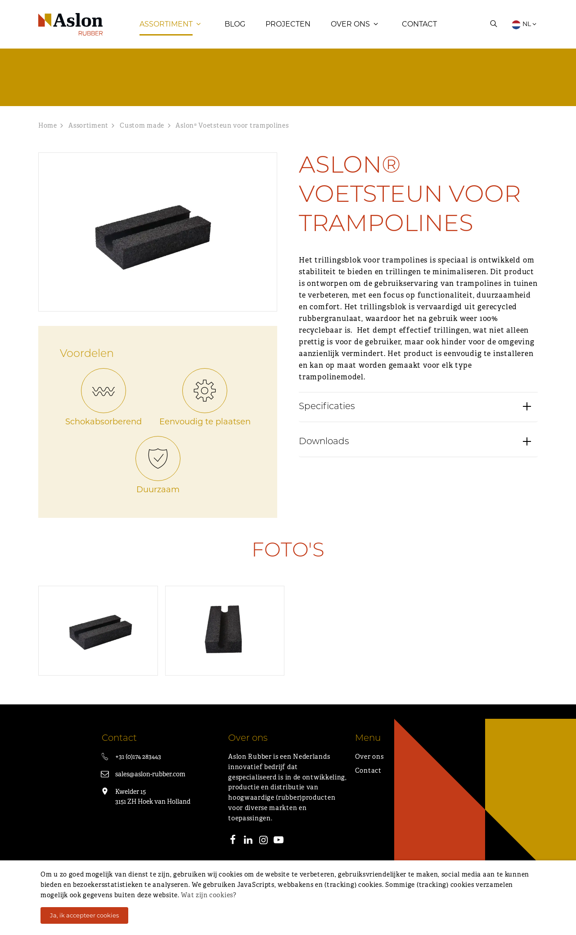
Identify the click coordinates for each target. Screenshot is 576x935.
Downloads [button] (324, 457)
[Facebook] (233, 851)
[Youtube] (279, 851)
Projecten (288, 29)
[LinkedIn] (248, 851)
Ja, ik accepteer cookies (84, 915)
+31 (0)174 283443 (138, 766)
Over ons (350, 29)
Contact (419, 29)
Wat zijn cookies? (208, 895)
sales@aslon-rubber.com (150, 784)
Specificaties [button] (327, 422)
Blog (235, 29)
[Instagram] (264, 851)
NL (525, 29)
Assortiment (166, 29)
